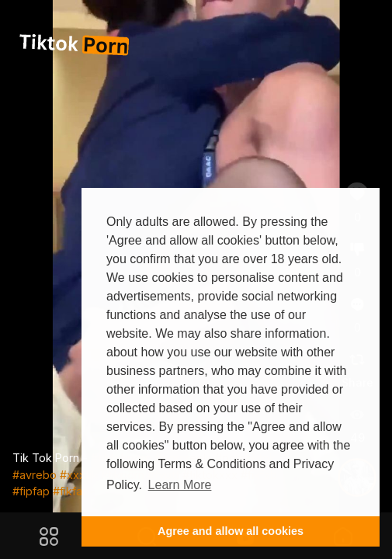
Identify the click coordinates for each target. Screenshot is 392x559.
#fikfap (71, 491)
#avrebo (34, 474)
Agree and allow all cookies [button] (231, 531)
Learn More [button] (180, 484)
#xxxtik (79, 474)
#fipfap (31, 491)
